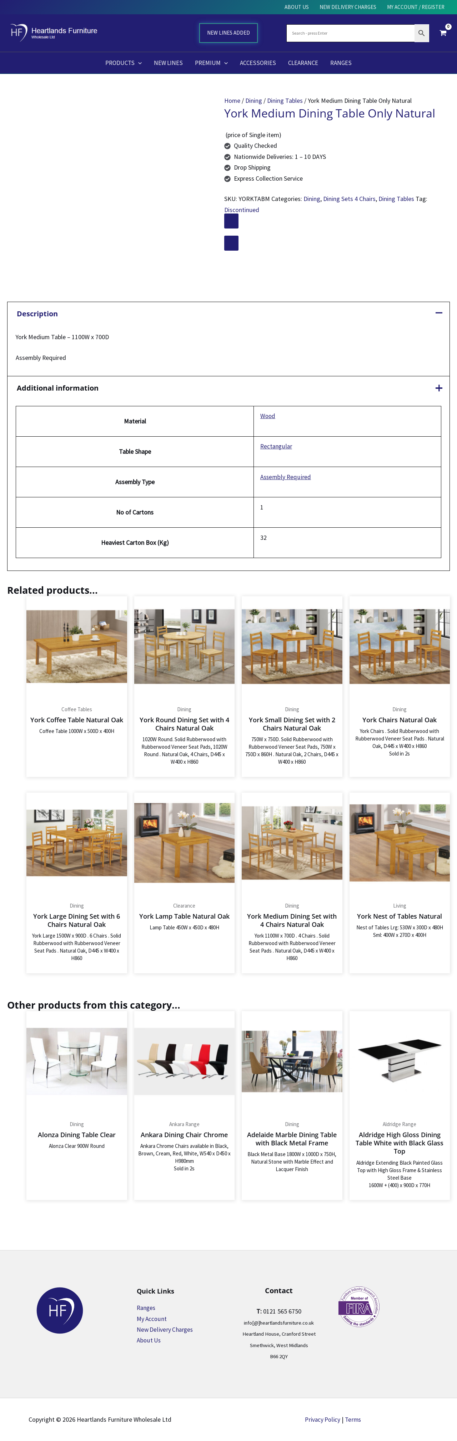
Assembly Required (285, 478)
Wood (267, 417)
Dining (254, 100)
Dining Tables (285, 100)
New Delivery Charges (166, 1330)
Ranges (147, 1308)
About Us (149, 1340)
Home (232, 100)
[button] (138, 63)
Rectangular (276, 447)
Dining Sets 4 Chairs (349, 199)
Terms (353, 1419)
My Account (152, 1319)
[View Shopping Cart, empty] (443, 33)
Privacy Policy (322, 1419)
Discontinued (241, 210)
